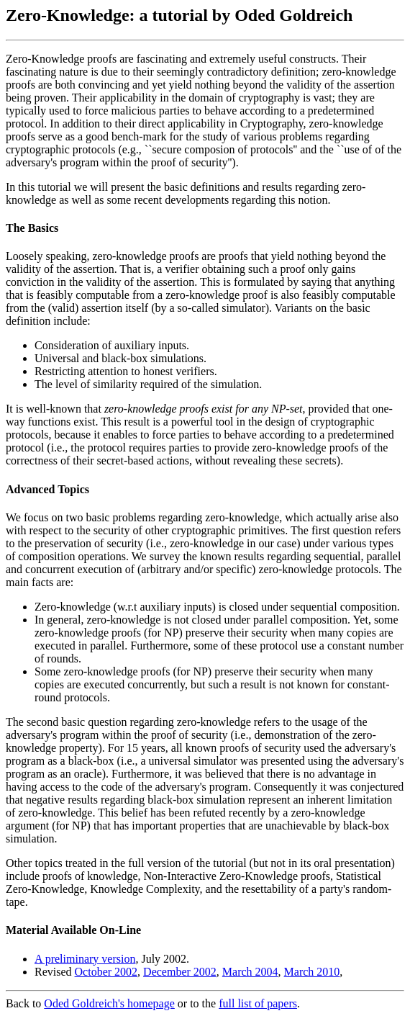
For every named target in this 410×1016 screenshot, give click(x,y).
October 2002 (106, 972)
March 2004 (250, 972)
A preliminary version (85, 959)
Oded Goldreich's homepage (109, 1003)
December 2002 (180, 972)
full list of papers (258, 1003)
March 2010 (312, 972)
